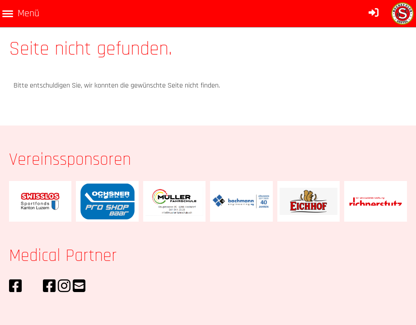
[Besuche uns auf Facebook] (15, 287)
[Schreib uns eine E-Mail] (79, 287)
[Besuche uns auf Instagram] (64, 287)
